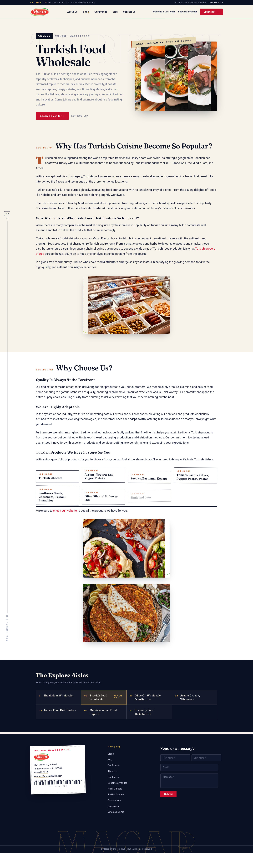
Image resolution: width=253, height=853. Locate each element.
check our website (65, 514)
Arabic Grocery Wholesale (187, 700)
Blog (115, 12)
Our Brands (100, 12)
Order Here (211, 12)
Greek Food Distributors (57, 713)
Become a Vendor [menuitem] (117, 782)
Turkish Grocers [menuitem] (116, 794)
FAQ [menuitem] (110, 759)
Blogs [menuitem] (111, 753)
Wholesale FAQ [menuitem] (116, 812)
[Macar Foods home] (39, 12)
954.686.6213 (216, 2)
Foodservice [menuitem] (114, 800)
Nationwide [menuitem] (114, 806)
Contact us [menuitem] (114, 777)
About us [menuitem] (112, 771)
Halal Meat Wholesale (56, 698)
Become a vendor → (52, 116)
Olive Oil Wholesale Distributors (145, 700)
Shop (86, 12)
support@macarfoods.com (48, 776)
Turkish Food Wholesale (95, 700)
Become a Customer (164, 11)
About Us (72, 12)
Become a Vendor (187, 11)
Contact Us (129, 12)
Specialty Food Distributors (142, 715)
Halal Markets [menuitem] (115, 788)
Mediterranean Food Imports (100, 715)
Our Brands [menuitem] (114, 765)
